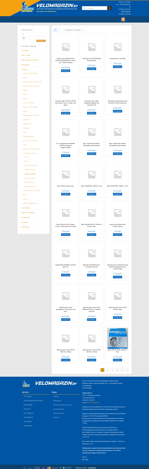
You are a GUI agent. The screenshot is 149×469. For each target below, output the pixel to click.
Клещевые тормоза (29, 169)
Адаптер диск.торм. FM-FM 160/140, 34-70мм (66, 351)
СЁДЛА (24, 145)
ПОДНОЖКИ (26, 119)
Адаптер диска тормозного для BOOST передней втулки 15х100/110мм (117, 267)
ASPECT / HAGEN (25, 55)
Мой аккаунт (57, 400)
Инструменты (25, 208)
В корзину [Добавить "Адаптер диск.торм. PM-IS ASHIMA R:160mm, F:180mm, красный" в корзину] (91, 319)
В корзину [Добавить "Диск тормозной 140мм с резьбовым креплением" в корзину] (117, 153)
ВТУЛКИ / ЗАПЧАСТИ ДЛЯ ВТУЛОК (32, 82)
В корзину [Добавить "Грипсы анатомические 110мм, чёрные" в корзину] (117, 234)
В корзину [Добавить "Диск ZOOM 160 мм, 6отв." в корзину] (65, 194)
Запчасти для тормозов (30, 165)
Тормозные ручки (29, 182)
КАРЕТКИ (25, 98)
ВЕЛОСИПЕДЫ (28, 405)
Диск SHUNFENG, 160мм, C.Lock (117, 186)
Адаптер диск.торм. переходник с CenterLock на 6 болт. (66, 309)
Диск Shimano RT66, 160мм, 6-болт (117, 351)
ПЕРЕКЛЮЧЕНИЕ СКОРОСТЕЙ (31, 115)
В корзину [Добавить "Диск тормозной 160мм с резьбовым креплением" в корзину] (91, 153)
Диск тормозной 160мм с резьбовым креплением (91, 144)
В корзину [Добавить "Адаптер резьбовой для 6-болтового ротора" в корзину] (91, 275)
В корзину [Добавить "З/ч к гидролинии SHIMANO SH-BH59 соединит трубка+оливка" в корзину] (65, 155)
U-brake (26, 157)
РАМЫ (24, 132)
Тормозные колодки (30, 178)
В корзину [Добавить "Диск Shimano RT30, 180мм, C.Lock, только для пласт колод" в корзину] (65, 234)
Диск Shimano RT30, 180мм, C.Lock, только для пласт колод (65, 225)
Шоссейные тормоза (30, 186)
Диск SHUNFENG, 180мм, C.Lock (91, 186)
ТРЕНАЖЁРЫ (28, 421)
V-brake (26, 161)
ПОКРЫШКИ (26, 128)
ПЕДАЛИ (25, 111)
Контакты (56, 417)
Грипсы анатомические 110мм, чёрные (118, 225)
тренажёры (24, 222)
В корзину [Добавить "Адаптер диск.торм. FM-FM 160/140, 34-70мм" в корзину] (65, 360)
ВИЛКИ (25, 77)
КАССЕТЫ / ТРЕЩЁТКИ (29, 103)
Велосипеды (25, 65)
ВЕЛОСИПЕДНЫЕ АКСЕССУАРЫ (33, 400)
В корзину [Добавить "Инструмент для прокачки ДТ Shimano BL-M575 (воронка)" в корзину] (117, 111)
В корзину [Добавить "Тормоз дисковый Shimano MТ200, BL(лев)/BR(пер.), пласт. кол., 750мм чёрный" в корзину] (65, 70)
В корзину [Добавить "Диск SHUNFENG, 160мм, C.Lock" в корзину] (117, 194)
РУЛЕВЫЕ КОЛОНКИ (28, 136)
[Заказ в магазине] (73, 30)
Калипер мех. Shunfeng (117, 58)
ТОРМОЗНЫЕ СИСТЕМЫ (29, 153)
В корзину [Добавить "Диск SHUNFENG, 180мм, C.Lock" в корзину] (91, 194)
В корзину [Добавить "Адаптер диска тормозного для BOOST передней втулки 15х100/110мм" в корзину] (117, 277)
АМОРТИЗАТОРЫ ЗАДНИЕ (30, 73)
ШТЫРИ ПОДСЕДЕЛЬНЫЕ (30, 203)
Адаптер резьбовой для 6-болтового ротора (91, 266)
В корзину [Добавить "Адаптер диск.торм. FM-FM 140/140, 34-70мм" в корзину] (91, 360)
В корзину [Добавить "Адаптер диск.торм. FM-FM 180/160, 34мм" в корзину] (117, 317)
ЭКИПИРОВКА (28, 426)
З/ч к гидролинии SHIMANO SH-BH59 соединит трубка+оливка (65, 145)
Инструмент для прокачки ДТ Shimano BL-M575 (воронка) (118, 102)
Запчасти (24, 69)
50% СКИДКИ (25, 50)
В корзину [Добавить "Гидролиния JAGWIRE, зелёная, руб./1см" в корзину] (65, 275)
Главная (55, 396)
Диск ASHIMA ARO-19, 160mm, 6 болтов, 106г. (91, 225)
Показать (41, 41)
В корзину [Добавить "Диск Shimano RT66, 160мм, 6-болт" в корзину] (117, 360)
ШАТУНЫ (25, 199)
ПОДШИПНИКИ (27, 124)
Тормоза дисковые (30, 174)
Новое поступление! (27, 213)
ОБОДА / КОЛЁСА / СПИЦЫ (30, 107)
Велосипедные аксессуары (30, 60)
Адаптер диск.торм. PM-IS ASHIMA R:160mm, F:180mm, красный (91, 309)
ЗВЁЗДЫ (25, 90)
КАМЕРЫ (25, 94)
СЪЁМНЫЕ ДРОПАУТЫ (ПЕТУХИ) (31, 149)
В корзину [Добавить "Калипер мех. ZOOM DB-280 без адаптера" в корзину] (91, 68)
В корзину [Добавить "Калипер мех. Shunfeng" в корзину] (117, 66)
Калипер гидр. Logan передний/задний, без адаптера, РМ (91, 103)
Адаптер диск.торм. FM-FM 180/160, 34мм (117, 308)
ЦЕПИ (24, 195)
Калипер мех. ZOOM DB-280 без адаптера (91, 59)
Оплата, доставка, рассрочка (62, 405)
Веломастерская (58, 409)
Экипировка (25, 227)
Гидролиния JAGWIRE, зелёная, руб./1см (65, 266)
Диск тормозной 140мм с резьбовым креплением (117, 144)
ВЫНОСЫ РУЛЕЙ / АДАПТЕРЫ (31, 86)
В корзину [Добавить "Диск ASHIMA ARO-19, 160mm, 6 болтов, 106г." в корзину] (91, 234)
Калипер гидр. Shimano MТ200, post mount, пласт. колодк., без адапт (65, 103)
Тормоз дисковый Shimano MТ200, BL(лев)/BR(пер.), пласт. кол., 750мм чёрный (65, 60)
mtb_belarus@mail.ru (93, 402)
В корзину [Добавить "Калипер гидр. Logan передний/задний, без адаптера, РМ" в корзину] (91, 113)
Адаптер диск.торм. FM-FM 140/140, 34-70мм (92, 351)
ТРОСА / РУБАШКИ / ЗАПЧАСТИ (31, 190)
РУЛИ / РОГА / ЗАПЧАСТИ (30, 141)
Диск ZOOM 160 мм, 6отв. (65, 186)
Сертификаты (25, 217)
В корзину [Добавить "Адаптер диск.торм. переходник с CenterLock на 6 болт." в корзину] (65, 319)
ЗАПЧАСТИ (27, 409)
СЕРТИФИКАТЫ (28, 417)
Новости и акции (58, 413)
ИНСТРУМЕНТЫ (29, 413)
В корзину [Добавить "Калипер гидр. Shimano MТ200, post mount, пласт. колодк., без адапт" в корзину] (65, 113)
